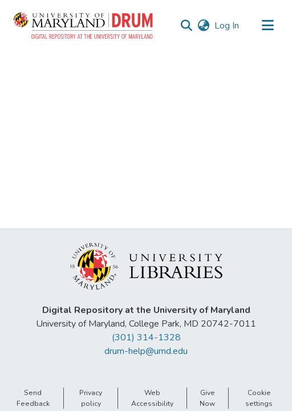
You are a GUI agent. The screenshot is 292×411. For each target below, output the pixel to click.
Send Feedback (33, 398)
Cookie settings (259, 398)
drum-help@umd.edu (146, 351)
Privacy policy (90, 398)
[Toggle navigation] (267, 25)
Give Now (207, 398)
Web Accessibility (152, 398)
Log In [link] (227, 25)
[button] (84, 26)
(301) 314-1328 (146, 337)
